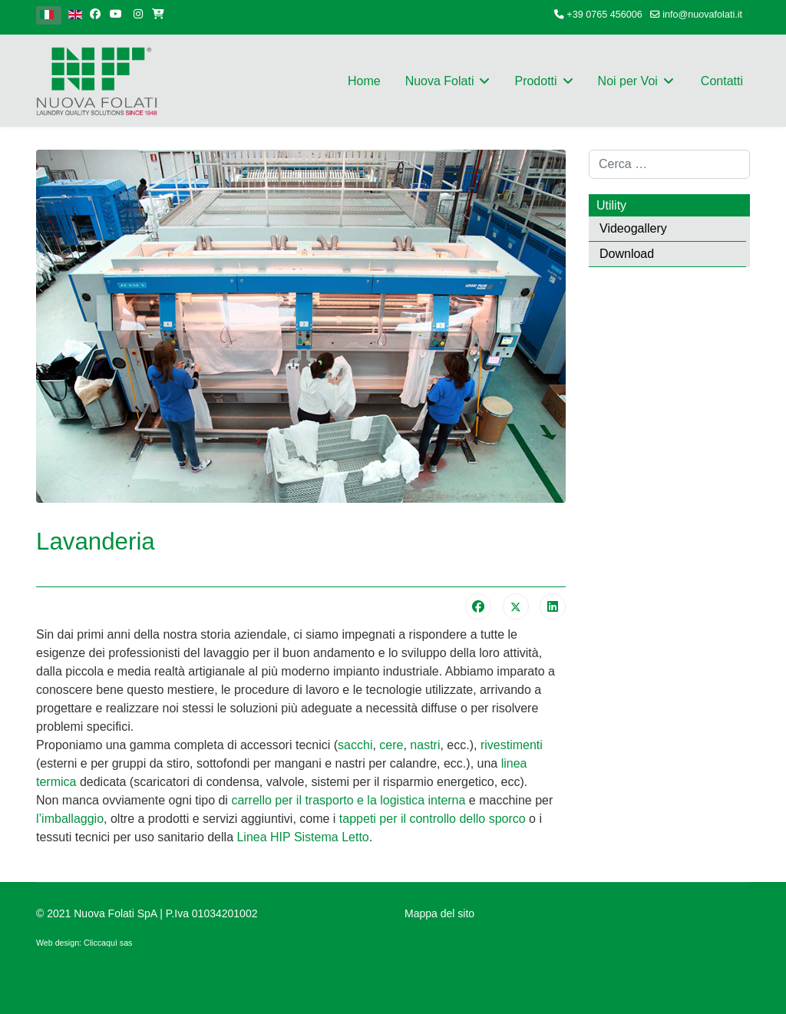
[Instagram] (138, 14)
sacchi (355, 744)
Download (626, 253)
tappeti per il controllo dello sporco (432, 818)
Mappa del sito (439, 913)
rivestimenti (512, 744)
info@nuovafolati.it (702, 14)
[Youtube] (116, 14)
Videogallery (633, 228)
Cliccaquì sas (108, 942)
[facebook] (95, 14)
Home (364, 81)
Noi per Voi (628, 81)
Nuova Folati (439, 81)
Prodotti (535, 81)
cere (391, 744)
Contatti (722, 81)
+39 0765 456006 (604, 14)
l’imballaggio (70, 818)
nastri (425, 744)
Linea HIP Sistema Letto (302, 837)
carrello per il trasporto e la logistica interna (349, 800)
